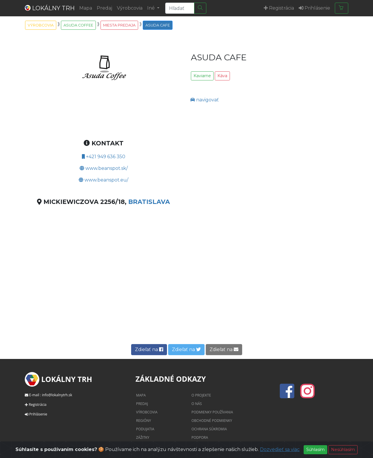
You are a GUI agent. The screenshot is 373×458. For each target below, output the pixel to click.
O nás (196, 403)
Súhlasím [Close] (315, 449)
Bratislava (149, 201)
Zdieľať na (149, 349)
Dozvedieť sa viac (280, 449)
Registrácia (38, 404)
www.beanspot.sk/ (104, 168)
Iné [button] (151, 8)
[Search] (179, 8)
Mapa (85, 8)
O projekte (201, 395)
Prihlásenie (38, 414)
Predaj (104, 8)
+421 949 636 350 (103, 156)
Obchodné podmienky (211, 420)
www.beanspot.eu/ (103, 180)
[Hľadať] (200, 8)
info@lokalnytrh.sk (57, 394)
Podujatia (145, 429)
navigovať (204, 100)
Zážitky (142, 437)
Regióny (143, 420)
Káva (222, 75)
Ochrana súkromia (209, 429)
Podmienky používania (212, 412)
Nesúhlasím (343, 449)
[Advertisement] (186, 295)
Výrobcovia (129, 8)
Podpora (199, 437)
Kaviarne (202, 75)
